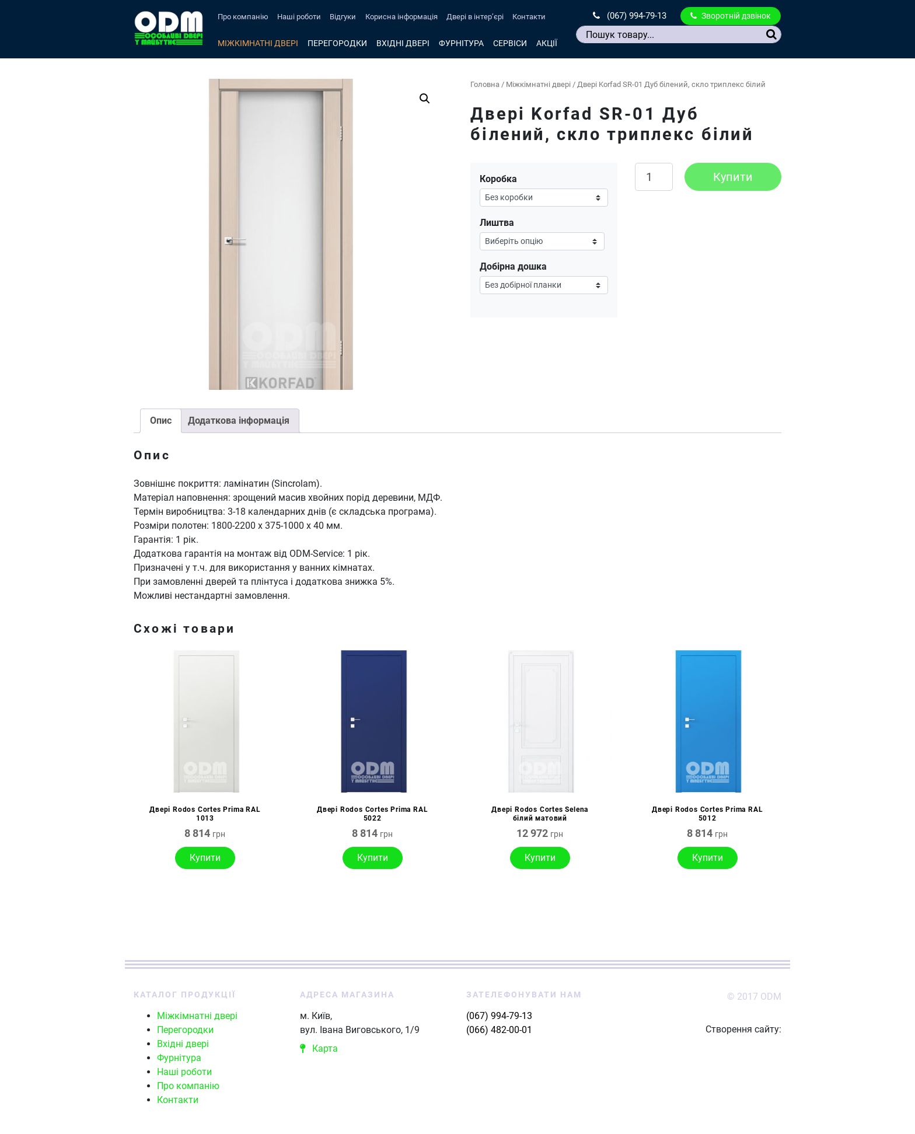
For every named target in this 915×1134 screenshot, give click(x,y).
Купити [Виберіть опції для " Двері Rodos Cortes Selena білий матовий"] (540, 857)
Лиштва (497, 222)
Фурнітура (461, 43)
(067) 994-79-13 (629, 16)
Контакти (529, 16)
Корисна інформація (401, 16)
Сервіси (510, 43)
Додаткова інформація (238, 420)
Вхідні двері (402, 43)
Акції (546, 43)
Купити (733, 177)
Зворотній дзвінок (730, 15)
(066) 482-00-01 (499, 1029)
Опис (161, 420)
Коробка (498, 178)
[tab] (160, 421)
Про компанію (243, 16)
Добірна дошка (513, 266)
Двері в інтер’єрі (475, 16)
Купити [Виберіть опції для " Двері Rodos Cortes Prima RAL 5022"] (372, 857)
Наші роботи (299, 16)
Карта (319, 1048)
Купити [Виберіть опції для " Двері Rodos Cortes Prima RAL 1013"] (205, 857)
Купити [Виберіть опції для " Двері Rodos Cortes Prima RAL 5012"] (707, 857)
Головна (485, 84)
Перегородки (337, 43)
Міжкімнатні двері (258, 43)
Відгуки (343, 16)
